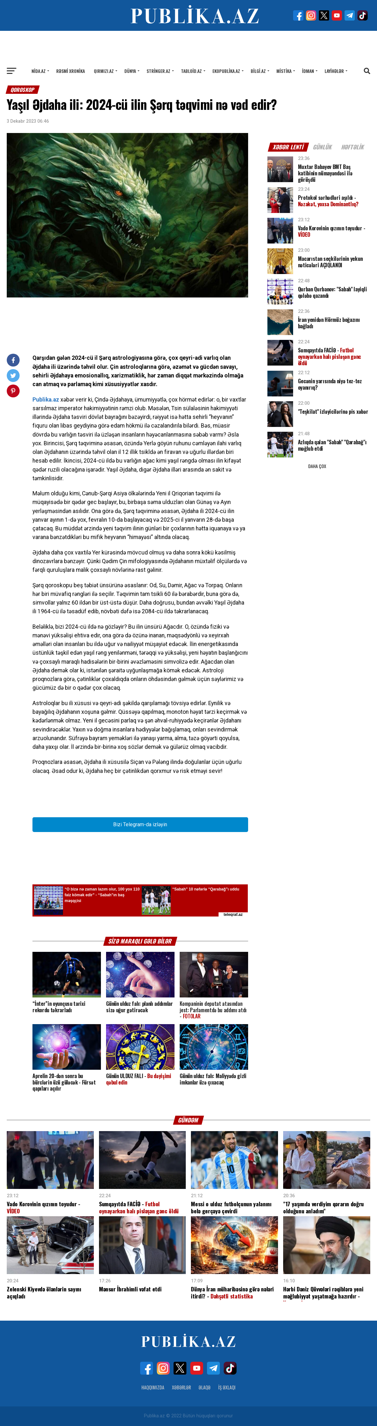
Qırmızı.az (104, 70)
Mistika (284, 70)
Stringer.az (158, 70)
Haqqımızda (152, 1387)
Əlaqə (205, 1387)
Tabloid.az (191, 70)
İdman (308, 70)
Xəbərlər (181, 1387)
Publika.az (45, 399)
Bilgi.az (258, 70)
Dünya (130, 70)
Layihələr (334, 70)
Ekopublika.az (226, 70)
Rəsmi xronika (70, 70)
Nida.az (38, 70)
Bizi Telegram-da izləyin (140, 824)
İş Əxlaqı (227, 1387)
